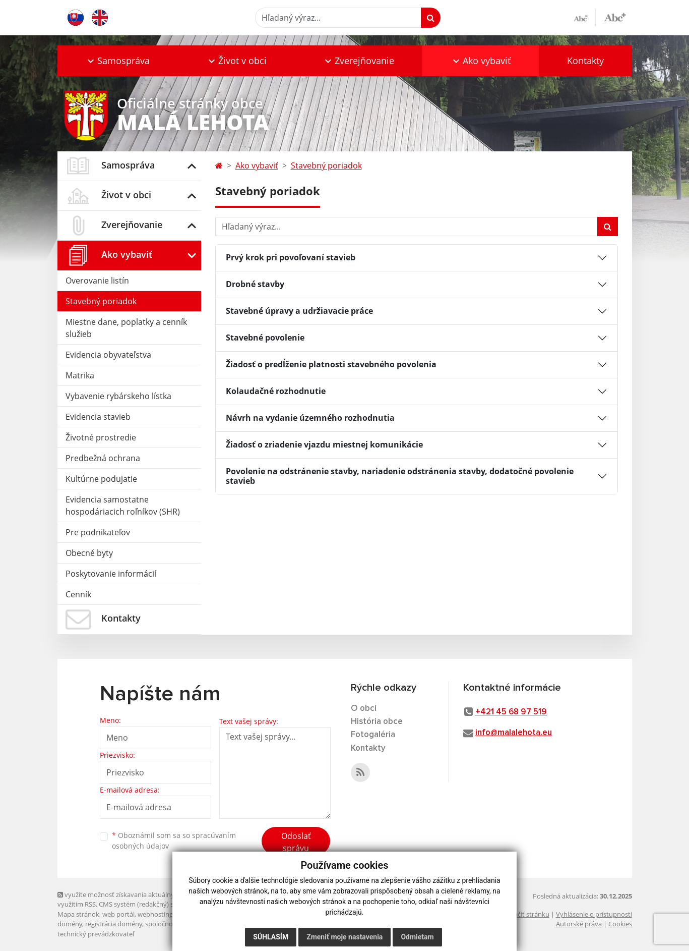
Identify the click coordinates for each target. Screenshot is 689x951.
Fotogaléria (373, 735)
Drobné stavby (255, 284)
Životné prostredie (101, 437)
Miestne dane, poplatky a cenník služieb (126, 328)
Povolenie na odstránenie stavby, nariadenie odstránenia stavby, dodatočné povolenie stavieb (400, 476)
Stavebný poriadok (101, 301)
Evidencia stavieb (98, 416)
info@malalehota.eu (513, 733)
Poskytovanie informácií (111, 573)
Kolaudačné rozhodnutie (276, 391)
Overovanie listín (97, 280)
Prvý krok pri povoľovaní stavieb (290, 257)
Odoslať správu (296, 842)
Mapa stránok (78, 914)
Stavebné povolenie (265, 337)
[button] (117, 60)
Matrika (80, 375)
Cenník (78, 594)
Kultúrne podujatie (101, 478)
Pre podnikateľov (98, 532)
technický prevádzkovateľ (95, 933)
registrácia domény (113, 923)
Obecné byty (89, 552)
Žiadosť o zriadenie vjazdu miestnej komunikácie (324, 444)
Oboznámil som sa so (174, 840)
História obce (377, 721)
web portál (118, 914)
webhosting (155, 914)
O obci (364, 708)
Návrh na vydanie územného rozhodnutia (310, 417)
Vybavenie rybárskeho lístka (118, 396)
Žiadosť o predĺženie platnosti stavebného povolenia (331, 364)
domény (69, 923)
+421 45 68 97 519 (511, 712)
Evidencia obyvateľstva (108, 354)
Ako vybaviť (256, 165)
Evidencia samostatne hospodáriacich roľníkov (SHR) (123, 505)
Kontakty (585, 60)
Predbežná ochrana (103, 458)
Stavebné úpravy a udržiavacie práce (299, 310)
